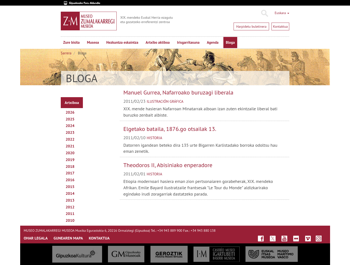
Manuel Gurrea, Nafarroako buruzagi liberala (178, 92)
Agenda (213, 42)
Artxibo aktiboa (158, 42)
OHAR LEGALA (36, 238)
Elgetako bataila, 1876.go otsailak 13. (169, 129)
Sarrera (66, 53)
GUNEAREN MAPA (68, 238)
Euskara (282, 13)
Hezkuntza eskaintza (122, 42)
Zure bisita (71, 42)
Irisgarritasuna (188, 42)
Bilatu (264, 13)
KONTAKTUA (99, 238)
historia (154, 137)
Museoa (93, 42)
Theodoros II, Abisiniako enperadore (167, 165)
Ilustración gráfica (165, 101)
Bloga (230, 42)
